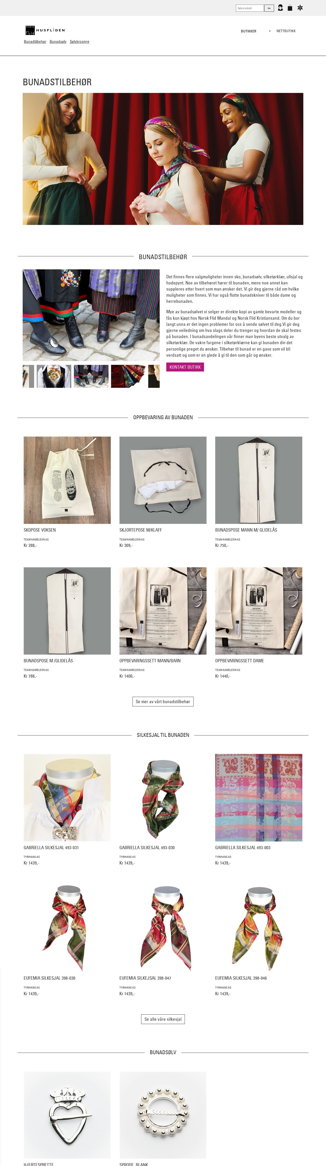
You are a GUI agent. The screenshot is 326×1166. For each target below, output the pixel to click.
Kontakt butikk (185, 367)
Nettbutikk (286, 31)
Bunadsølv (58, 41)
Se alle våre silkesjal (163, 1019)
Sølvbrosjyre (79, 41)
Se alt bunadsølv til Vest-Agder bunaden (163, 1120)
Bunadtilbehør (35, 41)
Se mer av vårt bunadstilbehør (163, 701)
